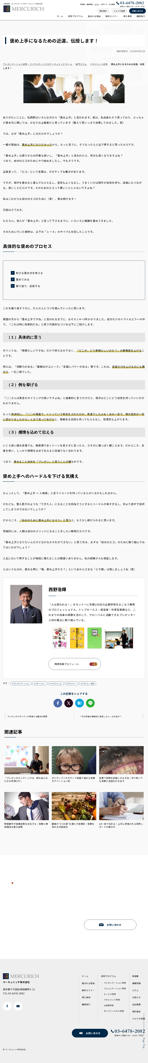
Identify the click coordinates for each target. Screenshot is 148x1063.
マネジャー (71, 683)
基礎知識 (90, 4)
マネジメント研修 (112, 999)
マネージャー (40, 683)
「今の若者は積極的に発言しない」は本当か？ (101, 716)
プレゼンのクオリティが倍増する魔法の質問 (27, 716)
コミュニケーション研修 (115, 988)
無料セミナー (112, 16)
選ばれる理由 (94, 16)
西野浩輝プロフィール (66, 664)
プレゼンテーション (21, 683)
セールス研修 (110, 994)
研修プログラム (75, 16)
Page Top (144, 1043)
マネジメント (56, 683)
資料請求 (136, 1011)
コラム (96, 4)
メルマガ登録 (138, 1018)
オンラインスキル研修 (114, 1011)
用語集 (82, 4)
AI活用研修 (109, 1005)
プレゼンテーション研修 (115, 982)
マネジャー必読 (88, 683)
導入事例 (127, 16)
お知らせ (104, 4)
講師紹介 (141, 16)
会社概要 (112, 4)
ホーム (60, 16)
